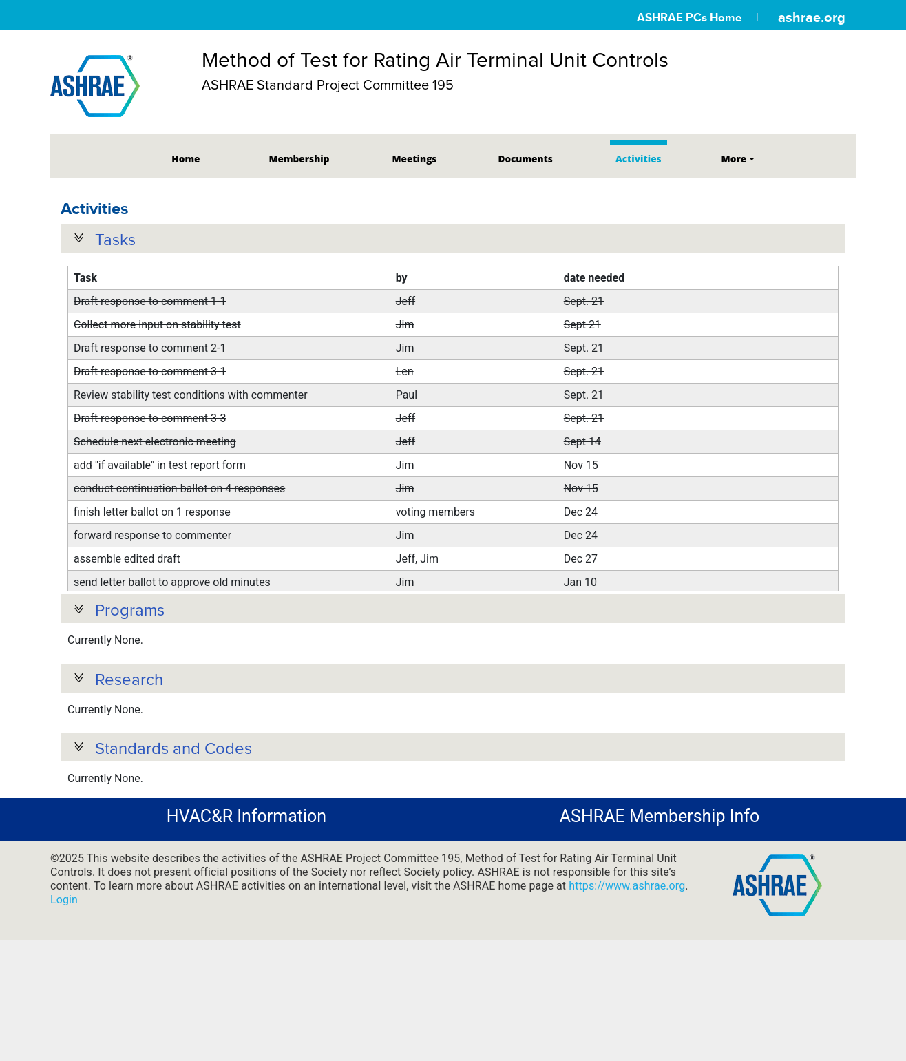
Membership (298, 158)
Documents (525, 158)
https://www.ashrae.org (627, 954)
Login (64, 968)
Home (185, 158)
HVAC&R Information (246, 885)
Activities (638, 158)
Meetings (414, 158)
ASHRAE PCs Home (689, 17)
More (734, 158)
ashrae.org (811, 17)
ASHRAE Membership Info (659, 885)
